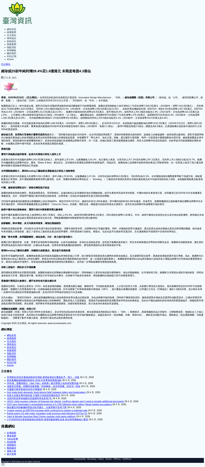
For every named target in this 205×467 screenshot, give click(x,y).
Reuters (109, 459)
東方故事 (11, 454)
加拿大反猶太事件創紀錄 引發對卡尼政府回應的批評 (33, 395)
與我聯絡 (11, 50)
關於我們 (11, 53)
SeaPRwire (126, 459)
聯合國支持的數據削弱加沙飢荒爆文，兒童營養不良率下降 (37, 407)
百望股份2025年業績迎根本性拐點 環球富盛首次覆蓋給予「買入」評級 (43, 377)
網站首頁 (11, 29)
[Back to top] (3, 464)
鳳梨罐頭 (11, 448)
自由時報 (11, 442)
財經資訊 (11, 41)
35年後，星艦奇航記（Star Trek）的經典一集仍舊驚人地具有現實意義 (43, 383)
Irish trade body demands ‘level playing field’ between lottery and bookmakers (46, 392)
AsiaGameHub (80, 459)
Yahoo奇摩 (12, 439)
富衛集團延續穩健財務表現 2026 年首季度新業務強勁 (34, 380)
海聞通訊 (11, 445)
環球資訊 (11, 38)
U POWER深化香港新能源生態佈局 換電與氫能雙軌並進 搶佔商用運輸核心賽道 (47, 419)
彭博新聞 (11, 433)
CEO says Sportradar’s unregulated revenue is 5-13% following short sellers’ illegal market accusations (59, 404)
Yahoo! (101, 459)
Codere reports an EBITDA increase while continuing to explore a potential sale (47, 410)
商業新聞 (11, 44)
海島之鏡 (11, 451)
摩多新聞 (11, 436)
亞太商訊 (11, 35)
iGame (10, 59)
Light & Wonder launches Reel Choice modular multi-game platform (41, 416)
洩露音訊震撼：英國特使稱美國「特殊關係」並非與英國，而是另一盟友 (43, 386)
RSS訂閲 (11, 56)
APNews (117, 459)
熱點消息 (11, 47)
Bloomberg (91, 459)
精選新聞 (11, 32)
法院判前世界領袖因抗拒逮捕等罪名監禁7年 (29, 398)
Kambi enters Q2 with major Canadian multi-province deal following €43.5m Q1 (47, 413)
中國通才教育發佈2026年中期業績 (24, 389)
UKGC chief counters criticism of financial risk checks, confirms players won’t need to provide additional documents (65, 401)
